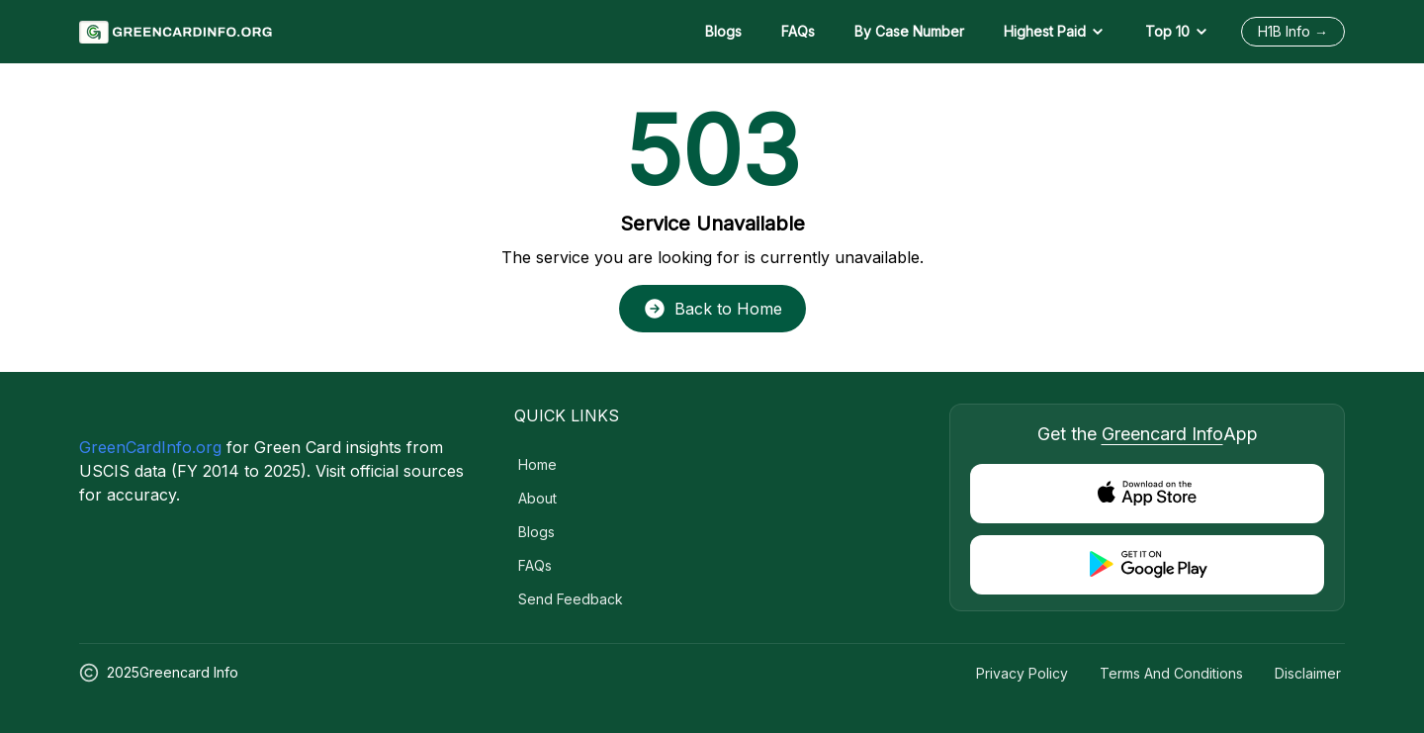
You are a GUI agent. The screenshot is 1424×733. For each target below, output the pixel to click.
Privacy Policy (1022, 673)
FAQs (798, 31)
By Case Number (909, 31)
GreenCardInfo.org (150, 447)
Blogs (723, 31)
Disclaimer (1308, 673)
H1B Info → (1293, 31)
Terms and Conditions (1171, 673)
